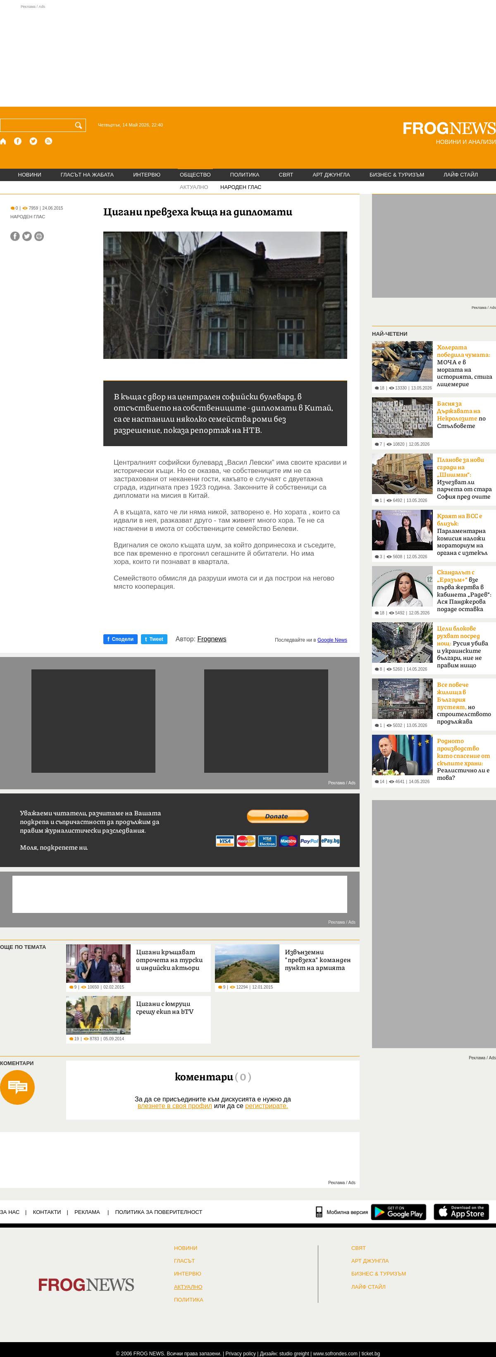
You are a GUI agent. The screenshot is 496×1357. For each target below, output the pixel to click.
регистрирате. (266, 1105)
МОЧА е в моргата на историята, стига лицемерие (464, 366)
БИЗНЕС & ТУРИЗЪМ (397, 175)
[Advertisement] (248, 55)
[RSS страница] (49, 141)
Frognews (212, 639)
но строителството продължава (464, 703)
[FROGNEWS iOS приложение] (461, 1212)
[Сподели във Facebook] (15, 236)
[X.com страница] (33, 141)
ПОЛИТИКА (245, 175)
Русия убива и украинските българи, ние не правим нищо (462, 647)
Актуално (188, 1287)
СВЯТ (286, 175)
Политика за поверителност (159, 1212)
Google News (332, 640)
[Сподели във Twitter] (27, 236)
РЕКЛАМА (87, 1212)
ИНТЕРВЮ (146, 175)
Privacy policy (241, 1354)
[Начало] (3, 141)
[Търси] (80, 125)
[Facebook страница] (18, 141)
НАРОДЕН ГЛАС (240, 187)
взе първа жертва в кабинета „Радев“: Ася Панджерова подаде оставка (464, 591)
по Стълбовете (461, 415)
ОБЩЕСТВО (195, 175)
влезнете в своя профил (175, 1105)
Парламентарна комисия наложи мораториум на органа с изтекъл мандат (462, 537)
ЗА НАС (9, 1212)
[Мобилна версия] (342, 1212)
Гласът (184, 1261)
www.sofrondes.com (335, 1354)
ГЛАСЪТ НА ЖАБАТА (87, 175)
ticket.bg (371, 1354)
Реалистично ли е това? (463, 759)
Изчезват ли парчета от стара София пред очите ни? (464, 481)
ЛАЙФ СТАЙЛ (461, 175)
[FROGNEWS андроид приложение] (398, 1212)
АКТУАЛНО (194, 187)
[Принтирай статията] (39, 236)
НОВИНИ (29, 175)
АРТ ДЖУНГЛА (331, 175)
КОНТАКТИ (47, 1212)
